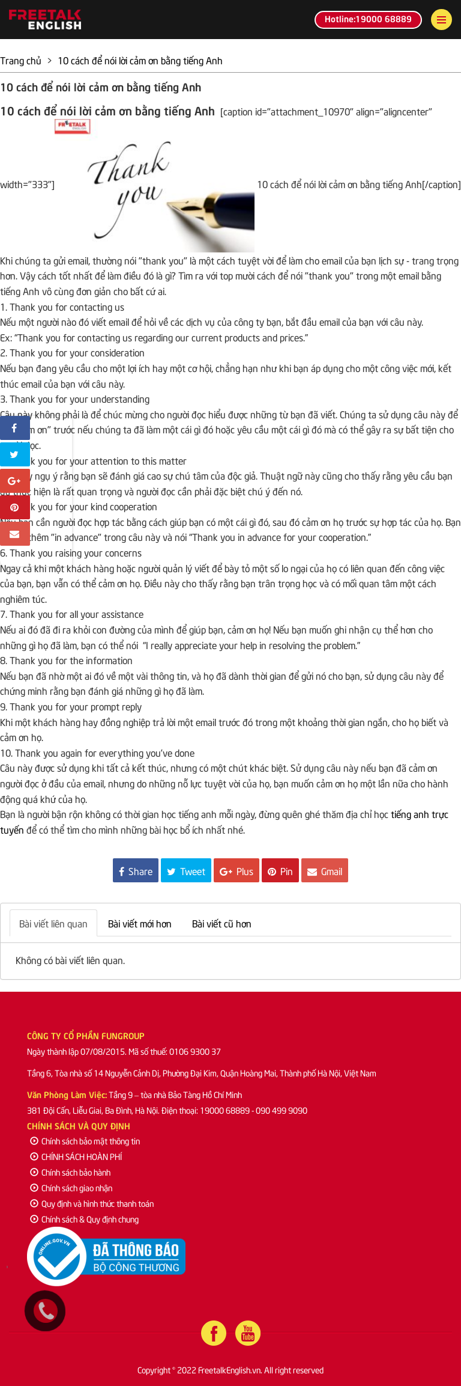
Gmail (324, 870)
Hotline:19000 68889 (368, 18)
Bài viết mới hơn (140, 922)
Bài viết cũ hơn (222, 922)
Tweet (186, 870)
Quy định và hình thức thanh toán (92, 1203)
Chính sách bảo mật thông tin (85, 1140)
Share (135, 870)
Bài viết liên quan (53, 922)
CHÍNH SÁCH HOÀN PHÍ (76, 1156)
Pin (280, 870)
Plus (236, 870)
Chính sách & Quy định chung (84, 1218)
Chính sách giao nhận (71, 1187)
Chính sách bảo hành (70, 1171)
